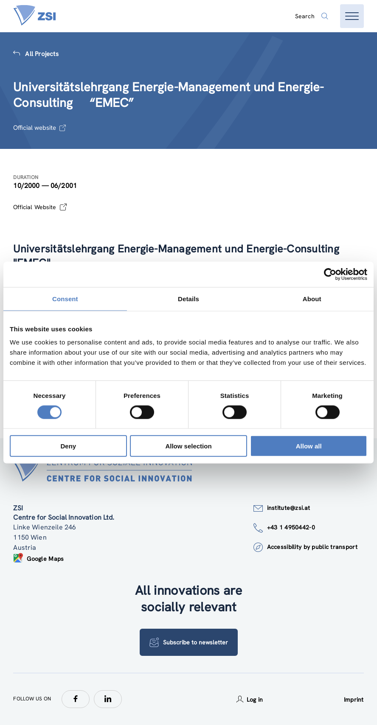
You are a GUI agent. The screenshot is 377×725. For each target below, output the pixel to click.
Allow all (309, 446)
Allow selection (188, 446)
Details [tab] (188, 298)
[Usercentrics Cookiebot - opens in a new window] (330, 274)
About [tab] (312, 298)
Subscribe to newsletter (188, 642)
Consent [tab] (65, 298)
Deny (68, 446)
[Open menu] (352, 16)
